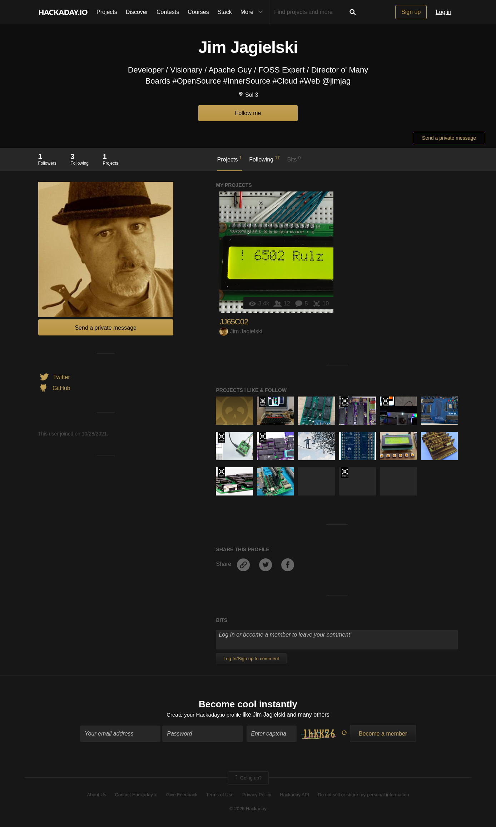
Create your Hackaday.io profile (204, 715)
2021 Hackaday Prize (221, 472)
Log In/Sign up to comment (251, 658)
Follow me (248, 113)
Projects (106, 12)
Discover (137, 12)
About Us (96, 795)
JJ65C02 (233, 321)
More (253, 12)
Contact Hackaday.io (136, 795)
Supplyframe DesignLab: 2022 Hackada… (262, 437)
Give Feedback (181, 795)
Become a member (383, 734)
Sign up (411, 12)
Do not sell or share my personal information (363, 795)
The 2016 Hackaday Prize (344, 402)
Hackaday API (294, 795)
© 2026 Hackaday (248, 809)
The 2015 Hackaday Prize (262, 402)
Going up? (247, 779)
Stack (225, 12)
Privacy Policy (256, 795)
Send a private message (449, 138)
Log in (443, 12)
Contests (168, 12)
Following (264, 159)
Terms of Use (220, 795)
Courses (198, 12)
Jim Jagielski (240, 331)
